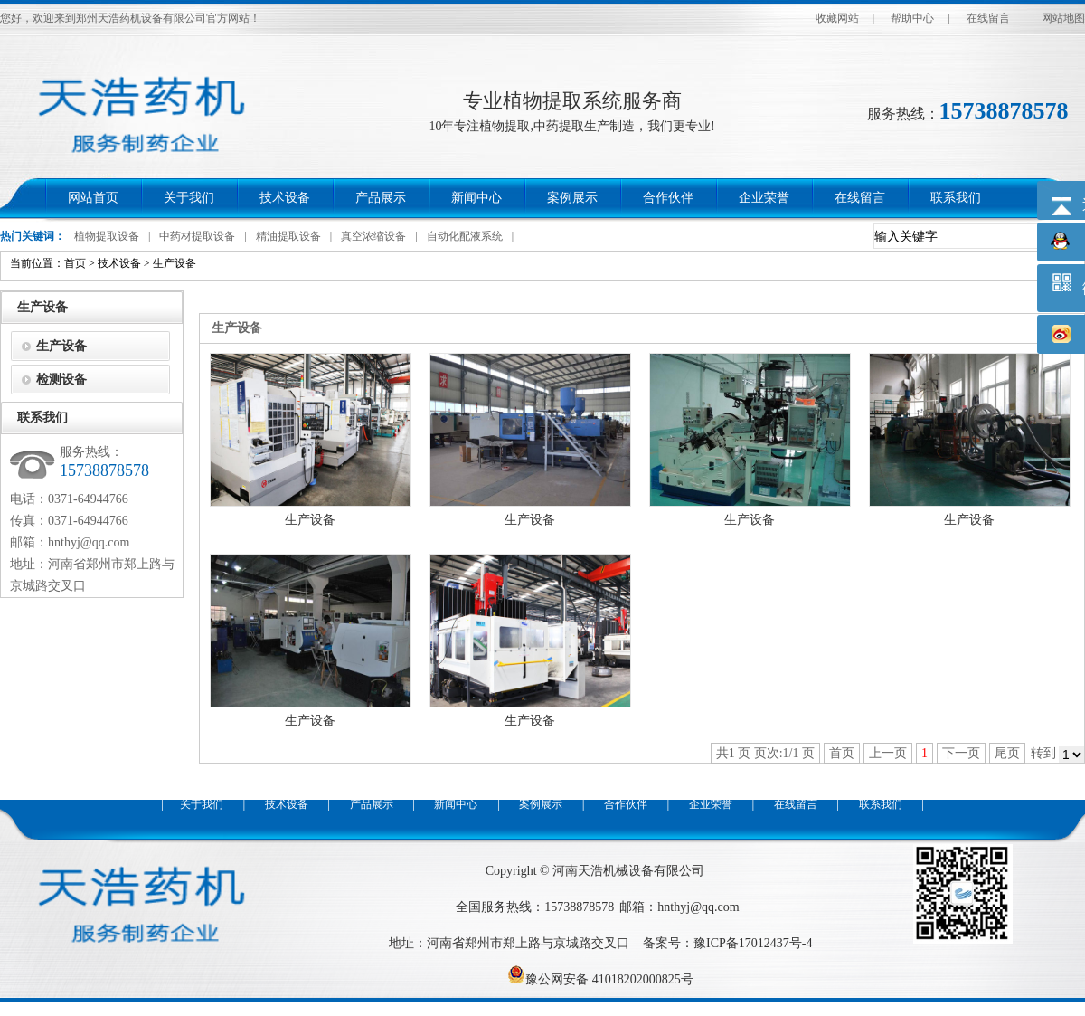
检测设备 (61, 379)
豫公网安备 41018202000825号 (600, 979)
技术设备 (284, 197)
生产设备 (174, 263)
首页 (75, 263)
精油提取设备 (288, 236)
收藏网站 (837, 18)
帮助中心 (912, 18)
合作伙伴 (668, 197)
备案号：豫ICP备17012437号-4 (727, 943)
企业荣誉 (764, 197)
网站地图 (1063, 18)
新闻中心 (476, 197)
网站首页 (93, 197)
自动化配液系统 (465, 236)
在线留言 (988, 18)
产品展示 (380, 197)
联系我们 (955, 197)
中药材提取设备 (197, 236)
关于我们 (189, 197)
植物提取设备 (106, 236)
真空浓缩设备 (373, 236)
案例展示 (572, 197)
